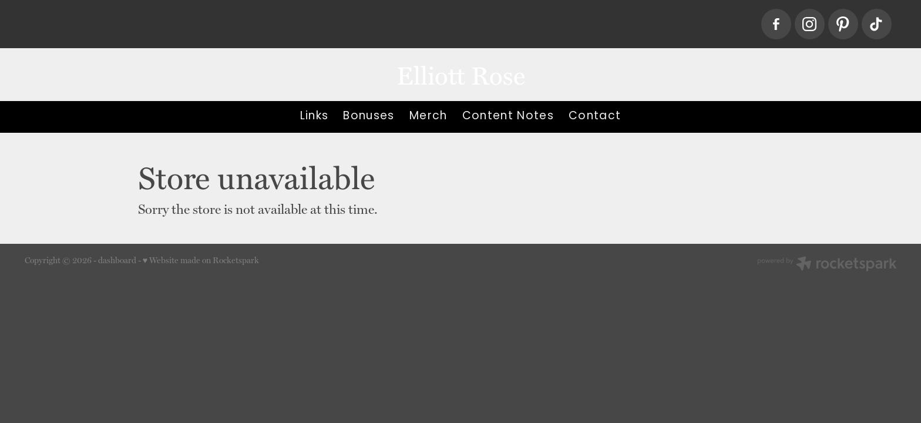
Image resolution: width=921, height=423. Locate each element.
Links (314, 117)
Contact (595, 117)
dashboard (117, 260)
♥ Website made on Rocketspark (201, 260)
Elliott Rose (460, 74)
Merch (428, 117)
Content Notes (508, 117)
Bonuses (368, 117)
